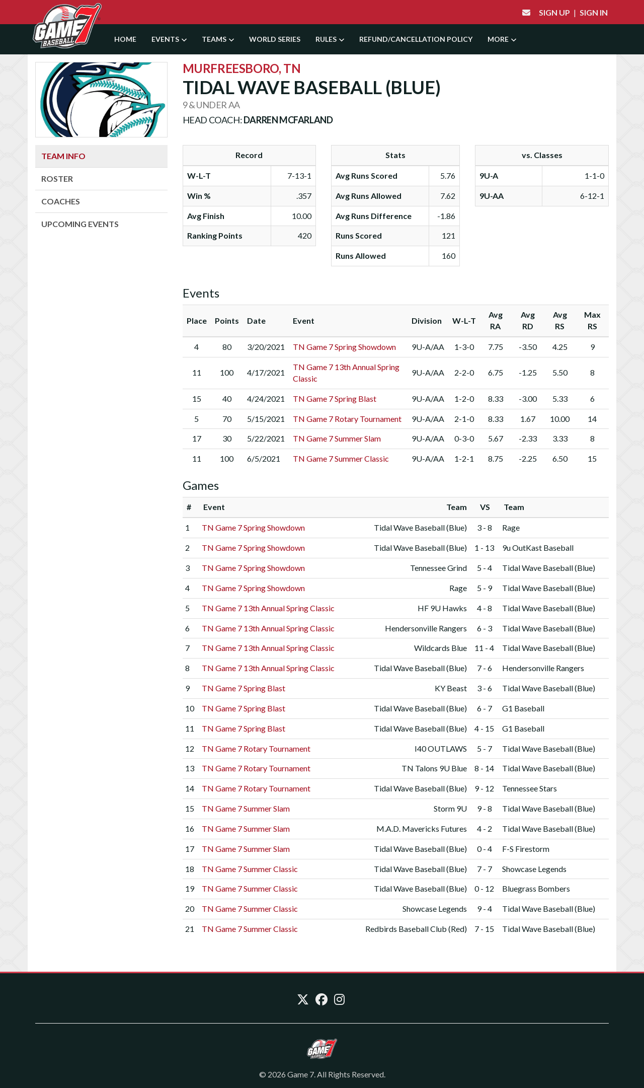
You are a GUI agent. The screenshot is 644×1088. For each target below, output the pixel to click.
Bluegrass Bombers (536, 888)
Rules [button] (329, 39)
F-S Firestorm (525, 848)
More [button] (502, 39)
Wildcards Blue (440, 647)
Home (125, 39)
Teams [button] (218, 39)
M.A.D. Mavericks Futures (421, 828)
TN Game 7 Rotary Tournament (347, 418)
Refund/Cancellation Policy (415, 39)
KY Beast (451, 688)
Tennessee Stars (529, 788)
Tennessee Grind (438, 567)
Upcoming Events (80, 224)
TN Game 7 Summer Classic (341, 458)
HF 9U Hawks (442, 608)
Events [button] (169, 39)
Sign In (594, 12)
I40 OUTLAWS (441, 748)
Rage (511, 527)
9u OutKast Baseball (538, 547)
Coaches (60, 201)
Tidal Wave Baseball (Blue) (420, 527)
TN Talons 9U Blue (434, 768)
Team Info (63, 156)
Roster (57, 178)
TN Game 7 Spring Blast (334, 398)
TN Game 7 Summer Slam (337, 438)
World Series (274, 39)
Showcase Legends (534, 869)
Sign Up (554, 12)
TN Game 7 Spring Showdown (344, 346)
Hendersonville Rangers (426, 628)
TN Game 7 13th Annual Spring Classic (268, 608)
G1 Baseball (523, 708)
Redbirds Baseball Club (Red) (416, 928)
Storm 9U (450, 808)
